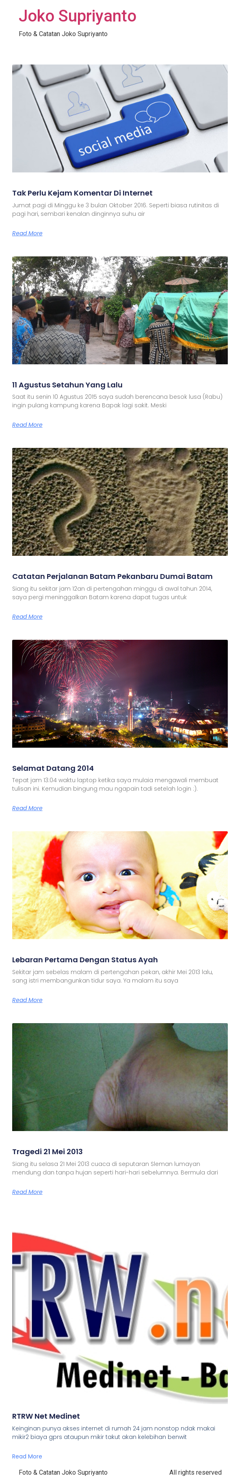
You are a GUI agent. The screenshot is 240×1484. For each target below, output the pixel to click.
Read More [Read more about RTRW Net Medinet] (27, 1456)
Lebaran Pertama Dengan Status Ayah (85, 960)
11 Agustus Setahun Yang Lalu (67, 385)
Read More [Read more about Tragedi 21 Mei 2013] (27, 1192)
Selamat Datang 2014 (53, 768)
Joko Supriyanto (77, 16)
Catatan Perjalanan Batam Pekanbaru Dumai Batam (112, 576)
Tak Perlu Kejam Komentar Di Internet (82, 193)
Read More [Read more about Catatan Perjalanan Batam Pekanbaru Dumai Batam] (27, 616)
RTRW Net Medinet (46, 1416)
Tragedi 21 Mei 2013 (47, 1151)
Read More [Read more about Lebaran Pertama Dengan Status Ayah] (27, 1000)
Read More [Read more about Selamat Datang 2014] (27, 808)
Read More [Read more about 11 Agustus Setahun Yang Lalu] (27, 425)
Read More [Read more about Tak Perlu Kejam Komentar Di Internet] (27, 233)
